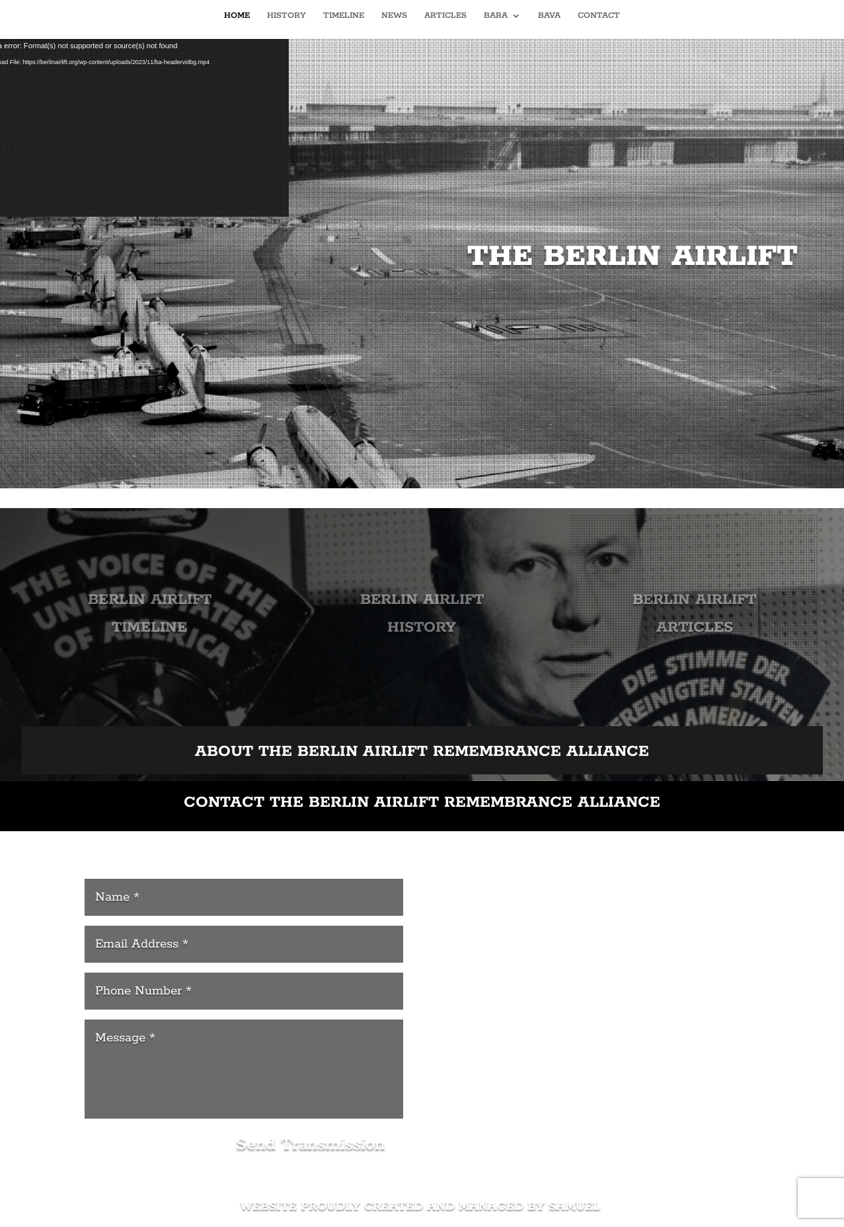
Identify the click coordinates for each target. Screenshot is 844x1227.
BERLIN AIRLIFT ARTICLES (695, 615)
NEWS (394, 15)
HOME (237, 15)
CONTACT (599, 15)
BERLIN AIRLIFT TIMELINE (148, 615)
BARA (496, 15)
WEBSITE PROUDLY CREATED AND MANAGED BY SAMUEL (422, 1206)
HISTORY (286, 15)
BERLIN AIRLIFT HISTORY (422, 615)
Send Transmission (310, 1144)
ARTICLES (445, 15)
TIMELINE (343, 15)
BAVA (549, 15)
